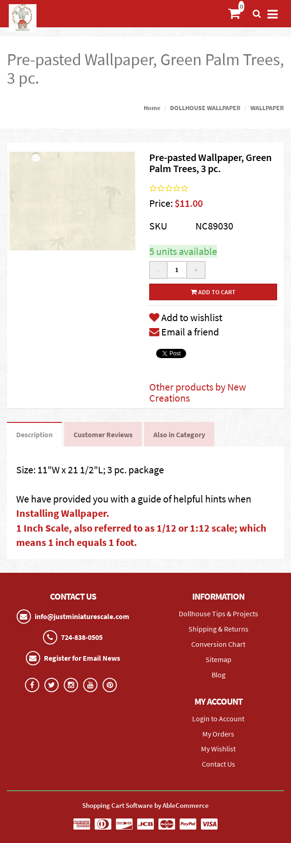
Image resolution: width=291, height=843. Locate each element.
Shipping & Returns (218, 628)
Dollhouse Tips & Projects (218, 613)
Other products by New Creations (197, 392)
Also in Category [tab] (179, 434)
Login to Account (218, 718)
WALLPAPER (267, 108)
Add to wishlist (185, 317)
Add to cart (213, 292)
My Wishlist (218, 748)
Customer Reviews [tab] (103, 434)
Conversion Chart (218, 644)
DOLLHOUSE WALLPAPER (205, 108)
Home (152, 108)
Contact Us (218, 764)
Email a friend (184, 331)
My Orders (218, 733)
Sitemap (218, 659)
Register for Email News (82, 658)
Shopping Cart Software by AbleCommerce (145, 805)
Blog (218, 674)
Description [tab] (34, 434)
